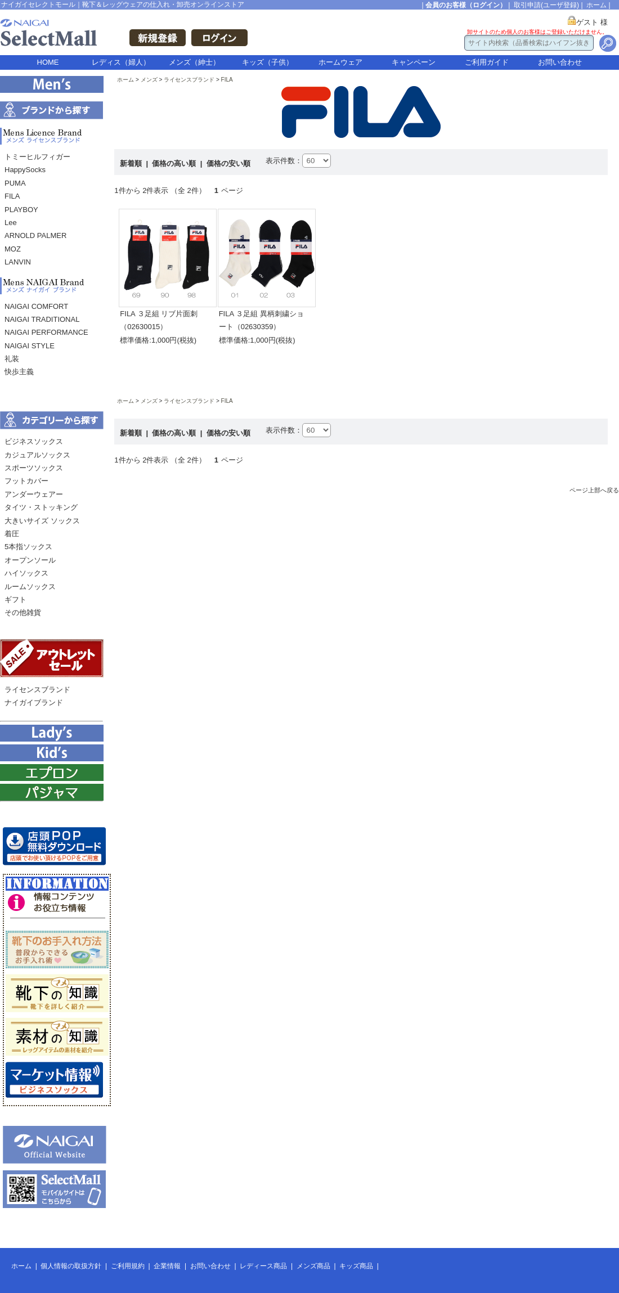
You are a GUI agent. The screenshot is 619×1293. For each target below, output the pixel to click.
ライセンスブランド (189, 80)
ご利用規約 (128, 1266)
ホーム (596, 5)
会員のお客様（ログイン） (465, 5)
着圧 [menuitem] (12, 533)
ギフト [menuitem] (15, 599)
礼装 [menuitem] (12, 358)
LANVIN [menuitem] (18, 262)
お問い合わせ (560, 62)
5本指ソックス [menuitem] (28, 546)
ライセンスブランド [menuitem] (37, 689)
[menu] (51, 212)
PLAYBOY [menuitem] (21, 209)
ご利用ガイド (487, 62)
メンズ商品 (313, 1266)
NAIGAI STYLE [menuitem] (30, 346)
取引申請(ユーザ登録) (546, 5)
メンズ (149, 80)
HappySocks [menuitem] (25, 169)
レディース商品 (263, 1266)
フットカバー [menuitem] (26, 481)
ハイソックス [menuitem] (26, 573)
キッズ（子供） (267, 62)
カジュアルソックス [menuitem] (37, 455)
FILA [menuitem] (12, 196)
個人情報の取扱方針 (71, 1266)
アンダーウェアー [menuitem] (34, 494)
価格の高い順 (175, 163)
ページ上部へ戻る (594, 490)
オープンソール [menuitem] (30, 560)
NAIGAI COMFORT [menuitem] (36, 306)
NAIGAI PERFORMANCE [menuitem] (46, 332)
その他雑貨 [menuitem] (23, 612)
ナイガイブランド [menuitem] (34, 702)
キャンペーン (414, 62)
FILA (227, 80)
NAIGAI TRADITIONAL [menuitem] (42, 319)
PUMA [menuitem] (15, 183)
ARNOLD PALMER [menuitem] (35, 235)
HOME (48, 62)
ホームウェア (340, 62)
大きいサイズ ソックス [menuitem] (42, 521)
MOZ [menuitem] (13, 249)
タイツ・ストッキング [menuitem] (41, 507)
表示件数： (284, 160)
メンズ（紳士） (194, 62)
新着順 (132, 163)
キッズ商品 (356, 1266)
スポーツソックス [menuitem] (34, 468)
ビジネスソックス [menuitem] (34, 441)
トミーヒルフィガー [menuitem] (37, 156)
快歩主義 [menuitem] (19, 371)
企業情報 (167, 1266)
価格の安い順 (228, 163)
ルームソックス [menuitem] (30, 586)
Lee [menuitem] (11, 222)
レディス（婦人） (121, 62)
